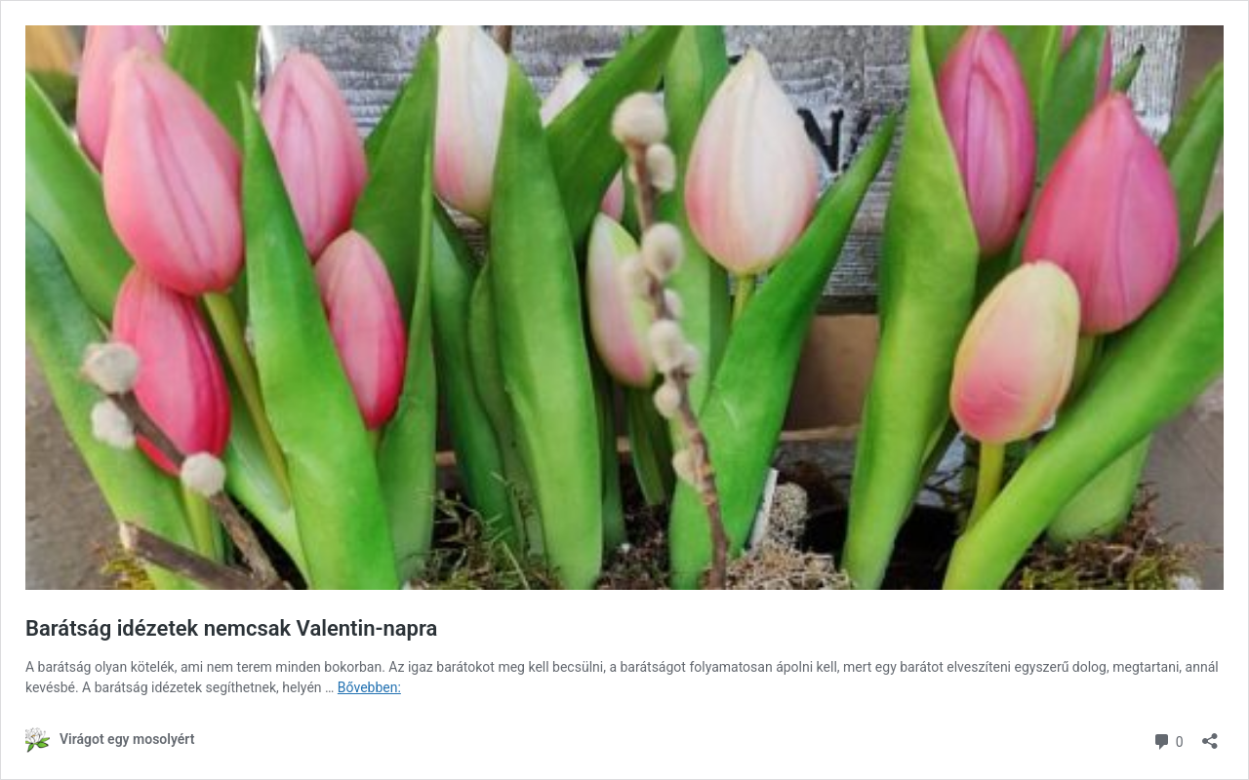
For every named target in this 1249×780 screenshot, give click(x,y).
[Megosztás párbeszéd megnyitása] (1210, 735)
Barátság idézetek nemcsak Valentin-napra (231, 628)
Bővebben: (369, 687)
